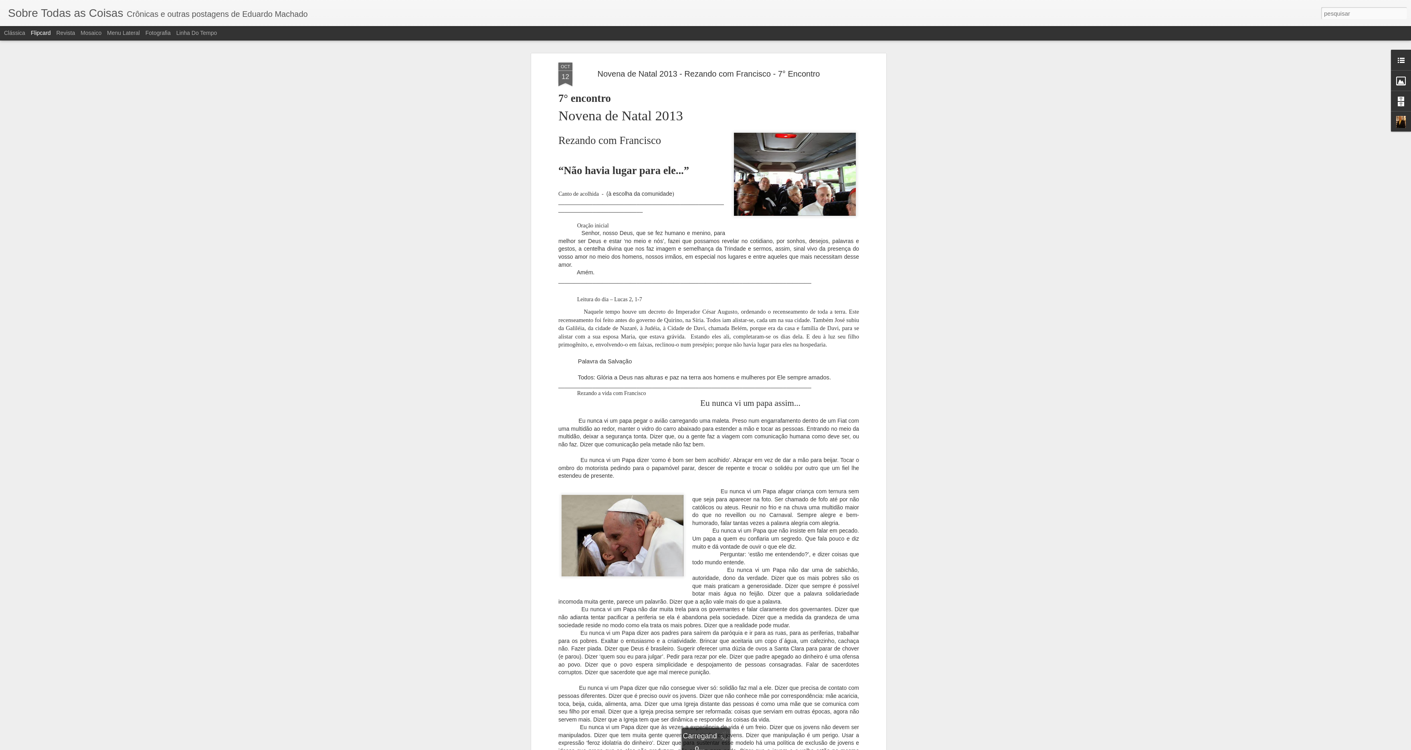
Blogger (737, 745)
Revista (65, 33)
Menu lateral (123, 33)
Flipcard (41, 33)
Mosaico (91, 33)
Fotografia (158, 33)
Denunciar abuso (764, 745)
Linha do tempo (196, 33)
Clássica (14, 33)
